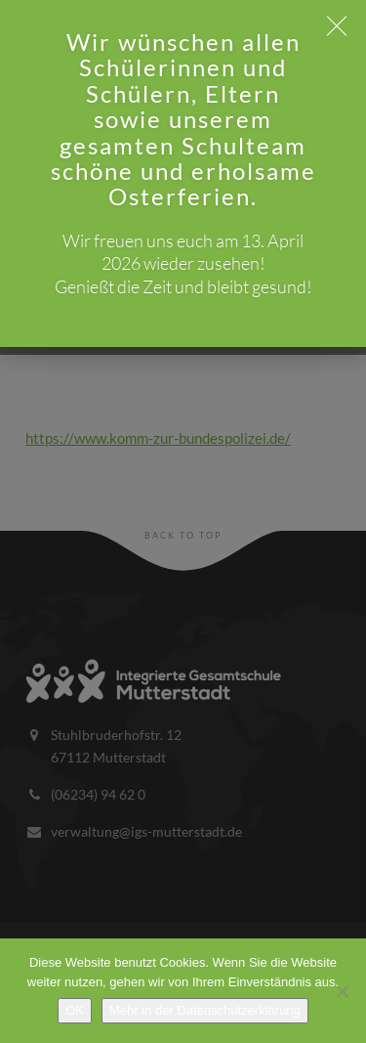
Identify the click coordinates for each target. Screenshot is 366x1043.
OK (74, 1010)
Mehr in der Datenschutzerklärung (205, 1010)
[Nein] (341, 991)
